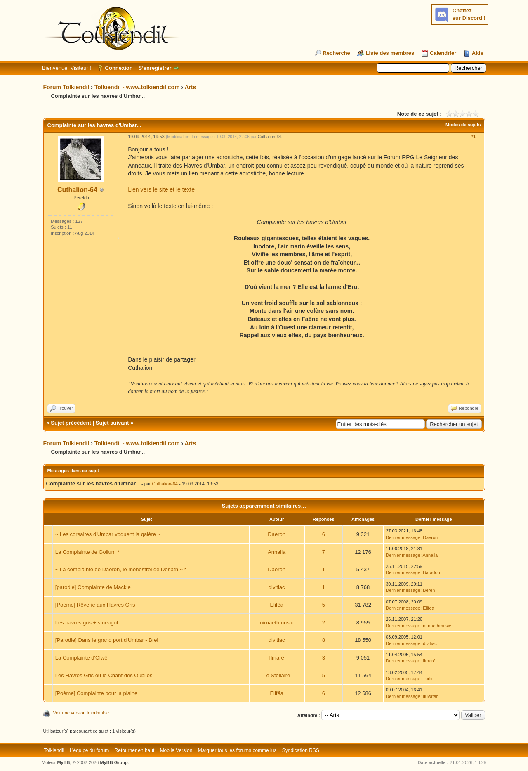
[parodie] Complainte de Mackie (93, 587)
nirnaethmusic (276, 623)
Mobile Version (176, 750)
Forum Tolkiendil (66, 87)
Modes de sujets (463, 124)
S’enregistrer (154, 68)
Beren (429, 590)
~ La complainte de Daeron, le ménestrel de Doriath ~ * (120, 569)
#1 (473, 136)
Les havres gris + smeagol (86, 623)
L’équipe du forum (89, 750)
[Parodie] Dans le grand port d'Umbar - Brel (106, 640)
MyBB (63, 762)
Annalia (276, 552)
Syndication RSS (300, 750)
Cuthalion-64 (77, 189)
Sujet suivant (112, 423)
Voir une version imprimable (81, 712)
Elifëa (276, 605)
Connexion (119, 68)
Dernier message (403, 537)
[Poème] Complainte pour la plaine (96, 693)
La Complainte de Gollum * (87, 552)
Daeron (276, 534)
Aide (477, 53)
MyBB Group (114, 762)
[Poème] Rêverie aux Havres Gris (95, 605)
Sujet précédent (71, 423)
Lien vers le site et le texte (161, 189)
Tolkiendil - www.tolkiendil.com (137, 87)
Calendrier (443, 53)
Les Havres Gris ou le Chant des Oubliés (104, 675)
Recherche (336, 53)
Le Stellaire (276, 675)
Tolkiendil (54, 750)
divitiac (277, 587)
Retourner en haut (135, 750)
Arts (190, 87)
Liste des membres (389, 53)
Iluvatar (430, 696)
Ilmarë (276, 658)
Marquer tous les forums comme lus (237, 750)
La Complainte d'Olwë (81, 658)
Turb (427, 678)
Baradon (431, 572)
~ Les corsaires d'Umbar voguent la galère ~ (107, 534)
